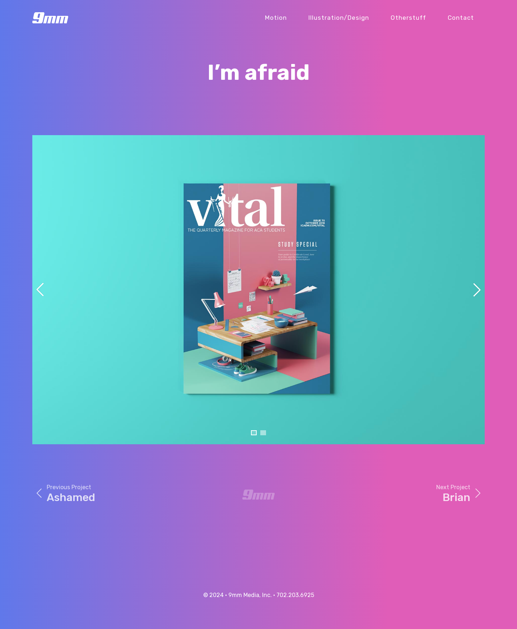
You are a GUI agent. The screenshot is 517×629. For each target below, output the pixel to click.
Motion (276, 17)
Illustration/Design (338, 17)
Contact (461, 17)
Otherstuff (408, 17)
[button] (254, 432)
